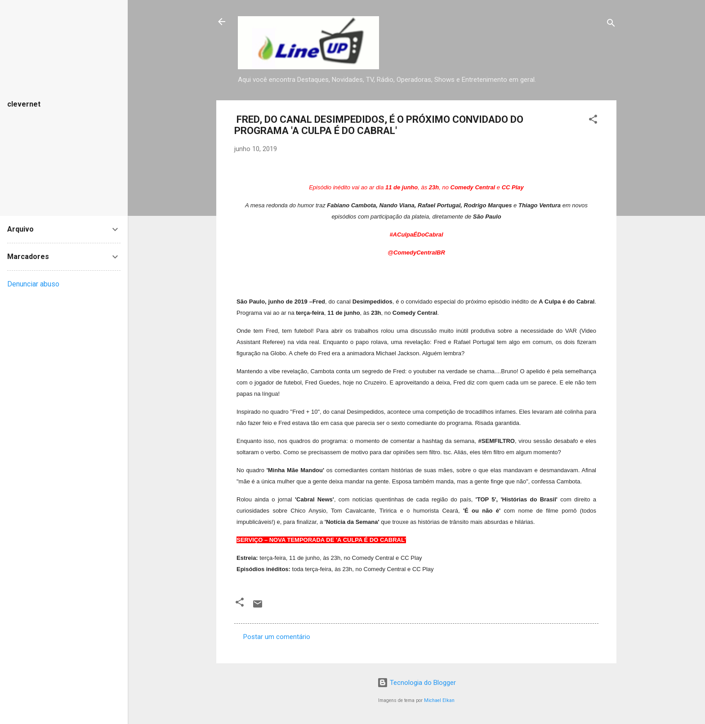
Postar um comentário (276, 637)
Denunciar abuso (33, 284)
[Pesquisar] (611, 24)
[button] (593, 121)
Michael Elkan (439, 700)
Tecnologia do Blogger (416, 683)
